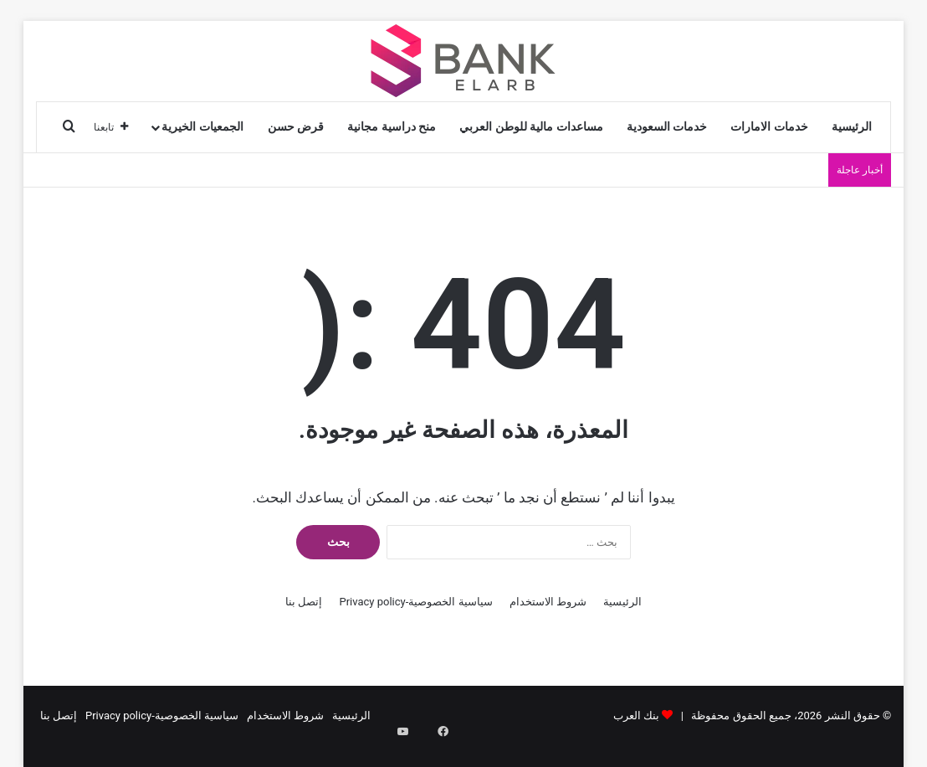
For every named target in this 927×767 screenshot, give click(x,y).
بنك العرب (636, 715)
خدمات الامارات (769, 127)
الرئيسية (852, 127)
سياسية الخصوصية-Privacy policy (415, 601)
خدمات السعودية (667, 127)
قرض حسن (296, 127)
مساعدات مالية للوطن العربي (531, 127)
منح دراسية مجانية (391, 127)
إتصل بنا (303, 601)
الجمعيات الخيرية (202, 127)
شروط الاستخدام (548, 601)
